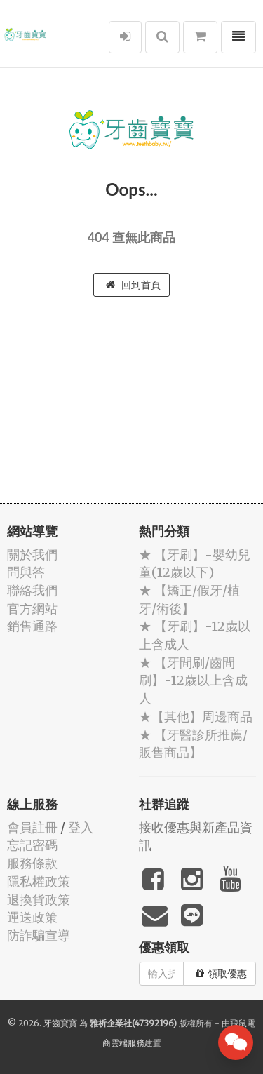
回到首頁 (133, 284)
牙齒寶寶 (60, 1023)
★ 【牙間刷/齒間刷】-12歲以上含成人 (193, 680)
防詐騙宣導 (38, 935)
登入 (80, 827)
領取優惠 (221, 973)
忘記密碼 (32, 845)
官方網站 (32, 608)
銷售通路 (32, 626)
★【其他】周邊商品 (195, 717)
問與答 (26, 572)
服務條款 (32, 863)
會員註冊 (32, 827)
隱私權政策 (38, 881)
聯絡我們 (32, 590)
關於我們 (32, 554)
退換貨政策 (38, 900)
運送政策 (32, 917)
